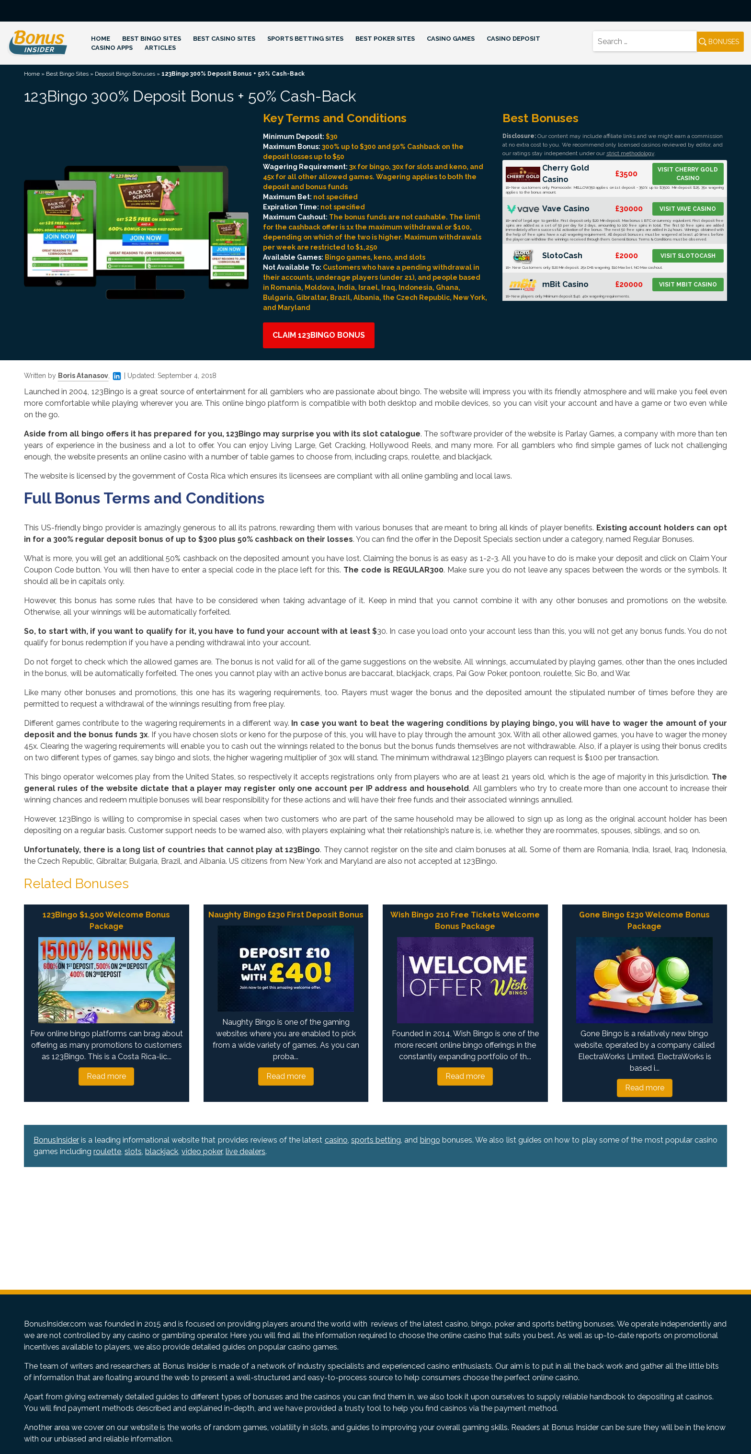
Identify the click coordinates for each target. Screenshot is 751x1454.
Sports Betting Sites (305, 38)
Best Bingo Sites (151, 38)
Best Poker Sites (385, 38)
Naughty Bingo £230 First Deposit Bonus (286, 914)
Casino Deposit (513, 38)
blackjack (161, 1151)
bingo (430, 1140)
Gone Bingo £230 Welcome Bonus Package (644, 920)
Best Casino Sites (224, 38)
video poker (202, 1151)
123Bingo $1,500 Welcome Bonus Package (106, 920)
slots (133, 1151)
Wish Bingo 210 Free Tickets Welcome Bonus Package (465, 920)
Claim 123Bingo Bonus (319, 335)
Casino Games (451, 38)
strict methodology (630, 153)
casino (336, 1140)
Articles (160, 47)
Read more (106, 1076)
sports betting (376, 1140)
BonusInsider (56, 1140)
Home (100, 38)
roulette (107, 1151)
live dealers (245, 1151)
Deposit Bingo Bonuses (125, 73)
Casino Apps (112, 47)
